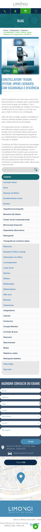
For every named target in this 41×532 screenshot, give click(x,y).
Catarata (24, 30)
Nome (5, 393)
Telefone (6, 399)
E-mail (5, 412)
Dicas (5, 188)
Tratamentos (14, 30)
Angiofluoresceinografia (13, 209)
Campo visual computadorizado (16, 220)
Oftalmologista (9, 289)
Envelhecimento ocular (12, 198)
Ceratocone (8, 321)
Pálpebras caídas (10, 353)
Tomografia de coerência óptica (16, 241)
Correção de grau (10, 332)
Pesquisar (8, 170)
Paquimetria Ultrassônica (13, 230)
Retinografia (8, 236)
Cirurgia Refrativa (10, 326)
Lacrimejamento (10, 262)
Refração (7, 300)
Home (5, 30)
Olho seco (7, 294)
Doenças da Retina (11, 193)
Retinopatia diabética (12, 359)
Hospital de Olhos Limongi (14, 252)
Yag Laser (7, 369)
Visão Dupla (8, 364)
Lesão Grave (8, 268)
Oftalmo (6, 278)
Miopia (6, 348)
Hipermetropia (9, 342)
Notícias (6, 273)
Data (5, 406)
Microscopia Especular (12, 225)
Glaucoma (7, 246)
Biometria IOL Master (12, 214)
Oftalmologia (8, 284)
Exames (6, 204)
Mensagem (7, 432)
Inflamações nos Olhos (12, 257)
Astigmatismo (9, 310)
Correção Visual (10, 182)
